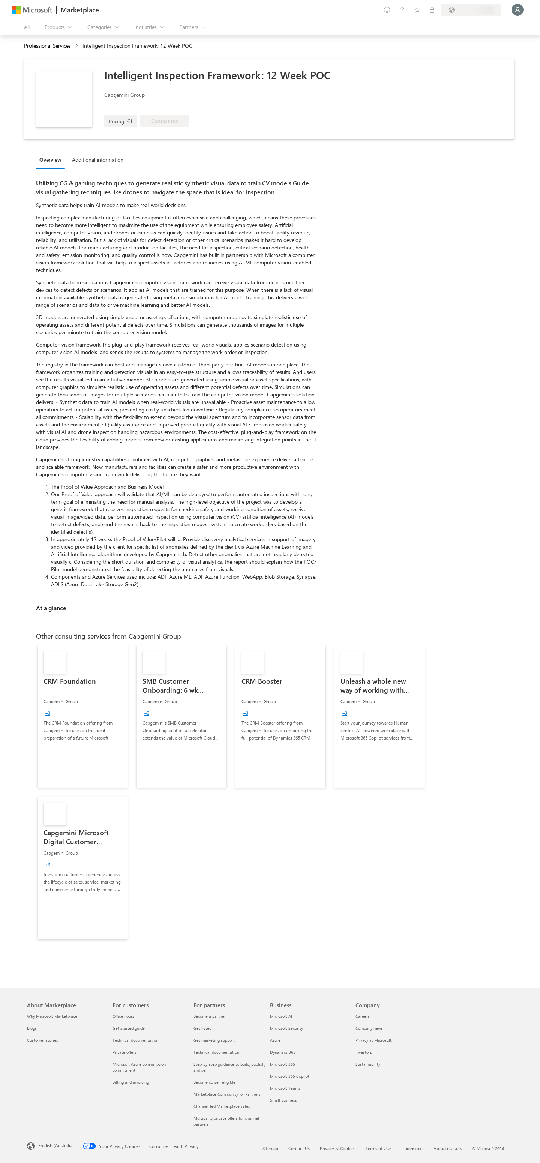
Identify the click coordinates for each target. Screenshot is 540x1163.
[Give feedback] (387, 10)
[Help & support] (402, 10)
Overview (50, 159)
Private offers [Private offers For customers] (124, 1052)
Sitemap (270, 1148)
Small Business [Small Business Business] (283, 1100)
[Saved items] (417, 10)
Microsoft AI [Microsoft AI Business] (281, 1016)
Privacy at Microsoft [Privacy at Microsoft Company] (374, 1040)
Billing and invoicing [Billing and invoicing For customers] (130, 1082)
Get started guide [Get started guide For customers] (128, 1028)
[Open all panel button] (22, 27)
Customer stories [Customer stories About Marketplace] (42, 1040)
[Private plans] (432, 10)
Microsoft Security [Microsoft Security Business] (286, 1028)
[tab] (52, 159)
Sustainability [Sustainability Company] (368, 1064)
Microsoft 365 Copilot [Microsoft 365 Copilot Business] (289, 1076)
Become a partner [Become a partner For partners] (210, 1016)
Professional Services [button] (47, 45)
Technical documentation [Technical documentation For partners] (216, 1052)
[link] (83, 716)
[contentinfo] (77, 46)
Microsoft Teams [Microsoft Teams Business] (285, 1088)
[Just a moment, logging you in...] (517, 10)
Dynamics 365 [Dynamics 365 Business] (283, 1052)
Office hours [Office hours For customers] (123, 1016)
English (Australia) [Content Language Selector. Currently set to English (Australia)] (56, 1145)
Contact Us (299, 1148)
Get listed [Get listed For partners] (203, 1028)
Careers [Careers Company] (363, 1016)
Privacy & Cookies (338, 1148)
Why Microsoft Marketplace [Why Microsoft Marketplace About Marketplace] (52, 1016)
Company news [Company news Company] (369, 1028)
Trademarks (412, 1148)
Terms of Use (378, 1148)
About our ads (448, 1148)
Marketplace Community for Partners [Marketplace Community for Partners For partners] (227, 1094)
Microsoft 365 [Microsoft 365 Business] (282, 1064)
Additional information (97, 159)
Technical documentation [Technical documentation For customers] (135, 1040)
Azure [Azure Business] (275, 1040)
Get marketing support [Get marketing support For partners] (214, 1040)
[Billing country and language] (471, 10)
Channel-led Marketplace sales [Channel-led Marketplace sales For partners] (222, 1106)
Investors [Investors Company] (364, 1052)
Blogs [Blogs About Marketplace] (32, 1028)
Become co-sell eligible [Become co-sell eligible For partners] (215, 1082)
